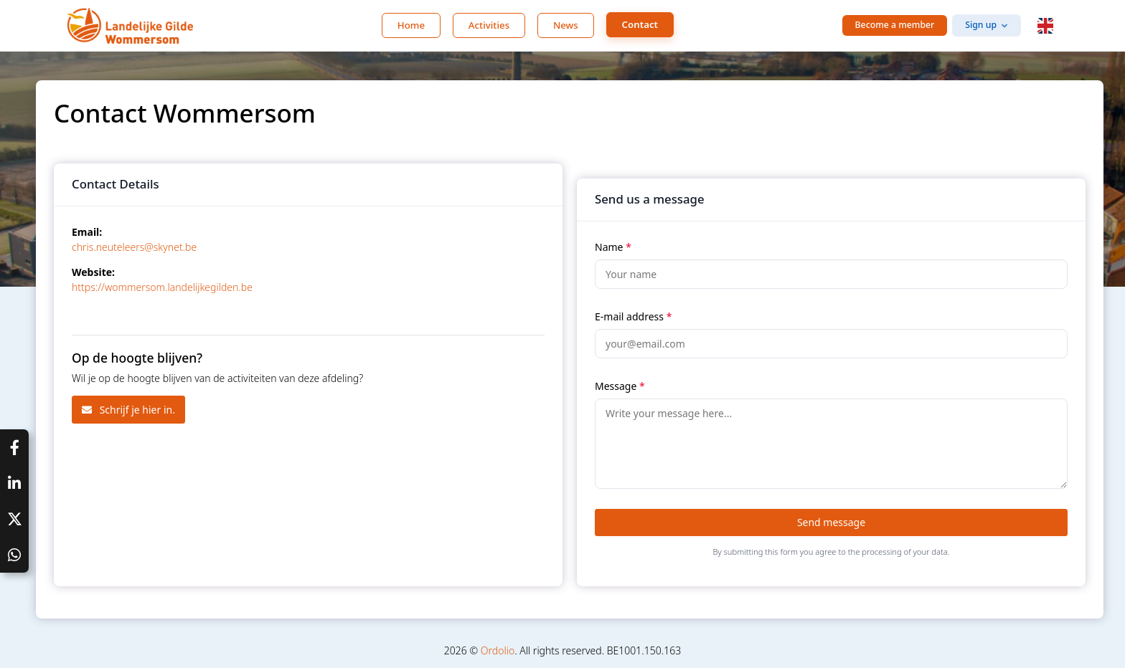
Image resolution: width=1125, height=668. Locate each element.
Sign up (981, 25)
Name (613, 247)
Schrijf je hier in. (128, 409)
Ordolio (497, 650)
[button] (1045, 26)
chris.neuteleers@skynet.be (134, 247)
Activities (489, 25)
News (565, 25)
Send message (831, 522)
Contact (640, 24)
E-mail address (633, 316)
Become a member (895, 25)
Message (620, 386)
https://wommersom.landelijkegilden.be (162, 287)
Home (411, 25)
